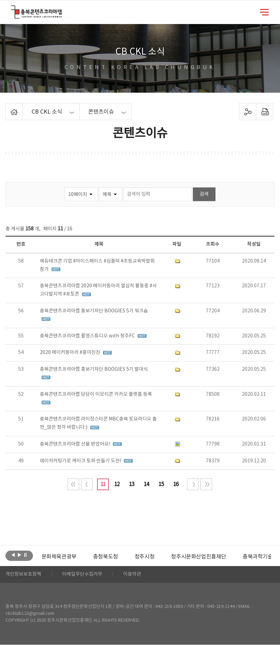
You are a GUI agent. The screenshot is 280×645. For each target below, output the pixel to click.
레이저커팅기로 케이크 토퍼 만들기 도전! (81, 461)
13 (131, 484)
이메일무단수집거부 (82, 574)
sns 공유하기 (247, 111)
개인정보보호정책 (23, 574)
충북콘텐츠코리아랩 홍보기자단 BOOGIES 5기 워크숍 (94, 311)
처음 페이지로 (73, 484)
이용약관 (132, 574)
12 (116, 484)
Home (7, 107)
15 (161, 484)
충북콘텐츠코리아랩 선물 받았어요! (75, 444)
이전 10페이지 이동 (87, 484)
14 (146, 484)
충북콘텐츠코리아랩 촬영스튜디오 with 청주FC (88, 336)
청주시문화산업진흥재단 (198, 557)
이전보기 (13, 555)
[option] (59, 557)
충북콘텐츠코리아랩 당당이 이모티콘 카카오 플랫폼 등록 (96, 394)
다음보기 (19, 555)
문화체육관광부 (59, 557)
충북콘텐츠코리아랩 (12, 9)
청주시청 (144, 557)
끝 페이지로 (206, 484)
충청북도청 (105, 557)
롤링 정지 (25, 555)
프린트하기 (264, 111)
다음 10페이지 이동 (193, 484)
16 (175, 484)
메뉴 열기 (264, 11)
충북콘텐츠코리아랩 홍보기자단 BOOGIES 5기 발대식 (94, 369)
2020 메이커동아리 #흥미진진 (70, 352)
